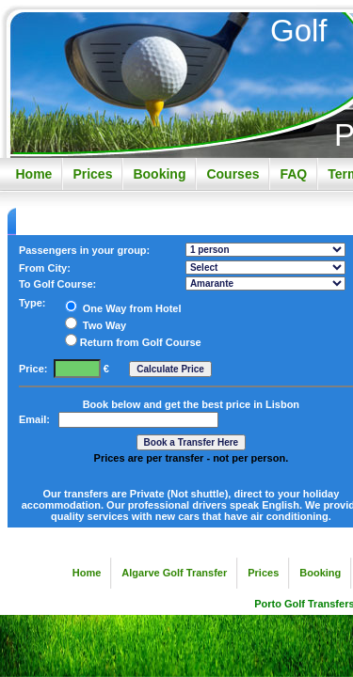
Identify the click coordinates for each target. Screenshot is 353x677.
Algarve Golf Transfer (174, 572)
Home (33, 173)
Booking (159, 173)
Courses (232, 173)
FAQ (293, 173)
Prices (92, 173)
